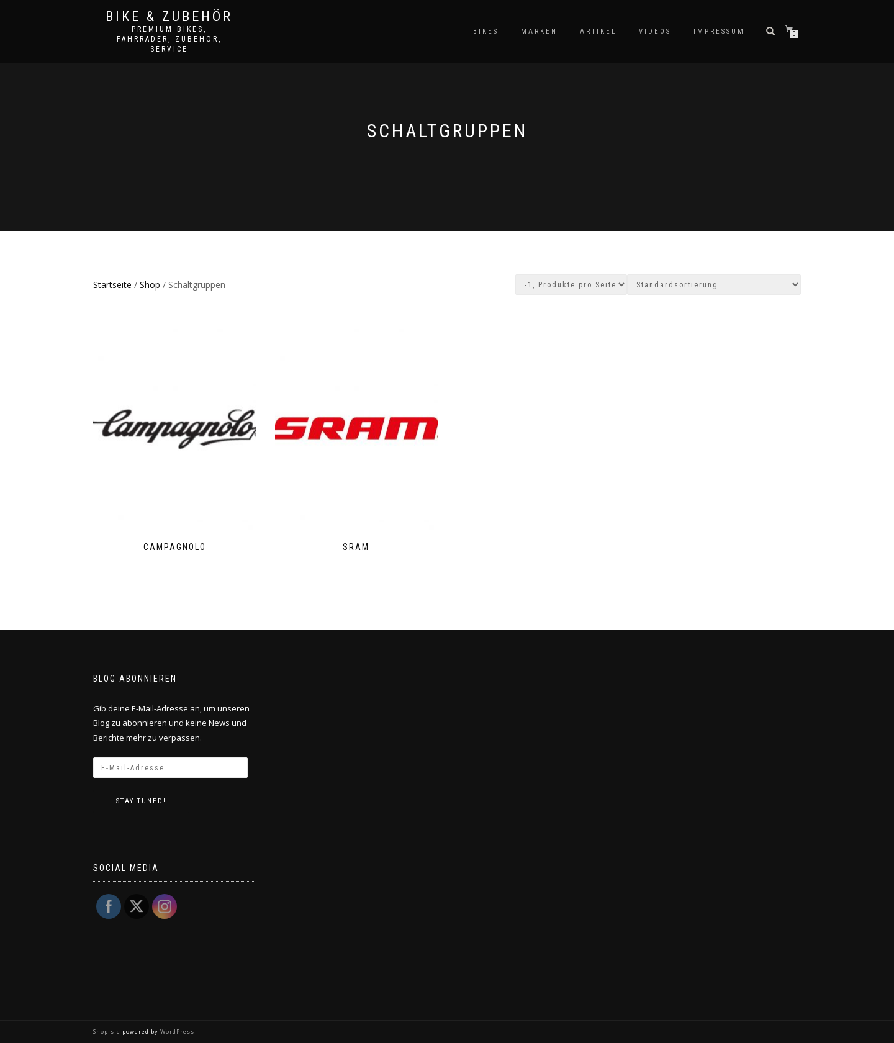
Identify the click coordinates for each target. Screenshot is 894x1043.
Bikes (486, 31)
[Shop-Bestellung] (714, 284)
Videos (655, 31)
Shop (150, 285)
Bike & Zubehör (169, 16)
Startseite (112, 285)
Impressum (719, 31)
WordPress (176, 1031)
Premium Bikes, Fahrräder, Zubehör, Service (169, 39)
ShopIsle (107, 1031)
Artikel (598, 31)
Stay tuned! (141, 801)
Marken (539, 31)
